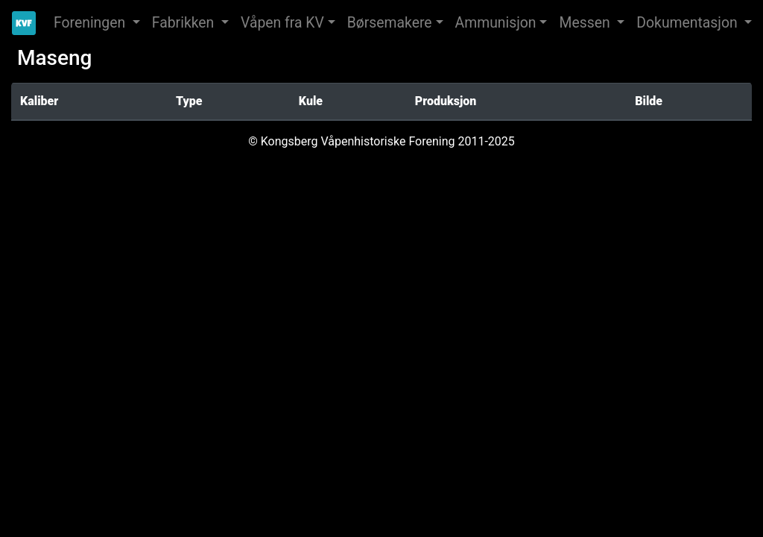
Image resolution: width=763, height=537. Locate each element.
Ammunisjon (495, 22)
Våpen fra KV (282, 22)
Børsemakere (389, 22)
